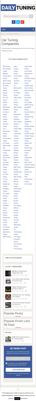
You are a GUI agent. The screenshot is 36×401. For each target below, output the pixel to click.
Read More (24, 398)
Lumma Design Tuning (16, 145)
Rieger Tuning (28, 85)
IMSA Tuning (7, 237)
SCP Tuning (28, 102)
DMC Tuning (6, 145)
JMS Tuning (17, 97)
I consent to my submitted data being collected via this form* (17, 364)
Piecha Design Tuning (16, 215)
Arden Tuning (7, 81)
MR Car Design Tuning (16, 184)
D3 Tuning (6, 143)
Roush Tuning (28, 88)
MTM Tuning (17, 189)
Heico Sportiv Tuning (5, 213)
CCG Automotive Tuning (6, 131)
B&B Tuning (6, 107)
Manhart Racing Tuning (16, 153)
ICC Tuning (6, 227)
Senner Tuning (28, 105)
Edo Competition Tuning (6, 150)
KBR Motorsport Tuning (17, 114)
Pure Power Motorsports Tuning (28, 73)
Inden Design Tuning (16, 69)
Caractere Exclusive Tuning (6, 112)
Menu (4, 29)
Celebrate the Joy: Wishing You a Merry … (21, 295)
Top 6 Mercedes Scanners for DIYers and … (21, 280)
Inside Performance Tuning (18, 76)
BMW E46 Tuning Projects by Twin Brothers (20, 338)
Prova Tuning (18, 249)
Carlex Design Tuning (5, 119)
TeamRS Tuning (29, 133)
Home (2, 34)
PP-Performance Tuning (18, 232)
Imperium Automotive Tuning (6, 232)
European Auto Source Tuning (6, 157)
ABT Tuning (6, 66)
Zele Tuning (28, 184)
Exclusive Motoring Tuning (6, 165)
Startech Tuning (29, 126)
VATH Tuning (28, 148)
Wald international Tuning (28, 157)
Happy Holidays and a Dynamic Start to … (19, 288)
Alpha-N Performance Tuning (7, 76)
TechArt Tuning (29, 136)
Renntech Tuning (29, 78)
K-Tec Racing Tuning (16, 102)
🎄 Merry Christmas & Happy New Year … (19, 272)
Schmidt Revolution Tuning (27, 97)
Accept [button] (17, 398)
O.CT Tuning (17, 205)
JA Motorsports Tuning (18, 88)
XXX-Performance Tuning (28, 179)
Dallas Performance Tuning (7, 138)
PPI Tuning (17, 237)
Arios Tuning (7, 83)
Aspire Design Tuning (5, 93)
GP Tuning (6, 193)
